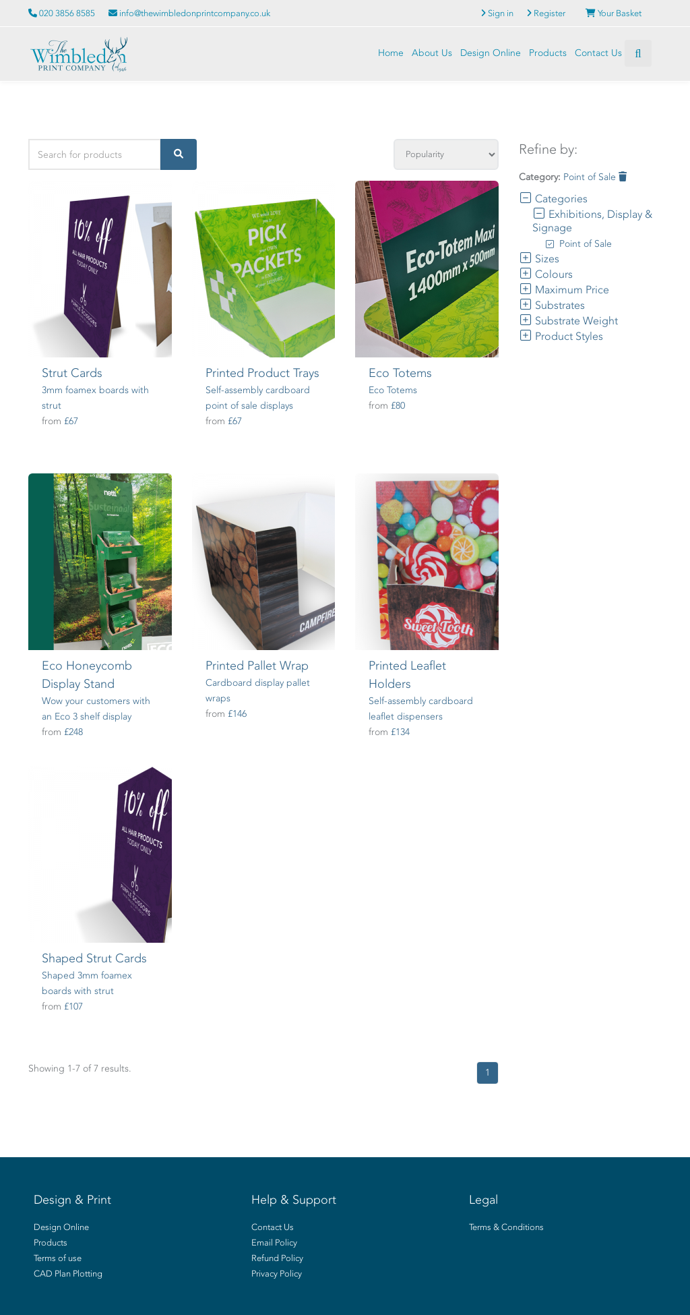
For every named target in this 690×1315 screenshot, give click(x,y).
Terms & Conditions (506, 1227)
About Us (432, 53)
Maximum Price (564, 289)
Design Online (490, 53)
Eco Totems (400, 373)
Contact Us (598, 53)
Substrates (552, 305)
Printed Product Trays (262, 373)
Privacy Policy (276, 1273)
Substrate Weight (568, 320)
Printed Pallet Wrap (257, 665)
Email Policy (274, 1242)
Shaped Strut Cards (94, 958)
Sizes (539, 258)
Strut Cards (72, 373)
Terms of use (58, 1258)
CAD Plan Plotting (68, 1273)
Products (548, 53)
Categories (553, 198)
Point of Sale (595, 177)
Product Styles (561, 336)
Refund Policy (277, 1258)
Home (391, 53)
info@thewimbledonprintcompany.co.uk (189, 13)
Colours (546, 274)
